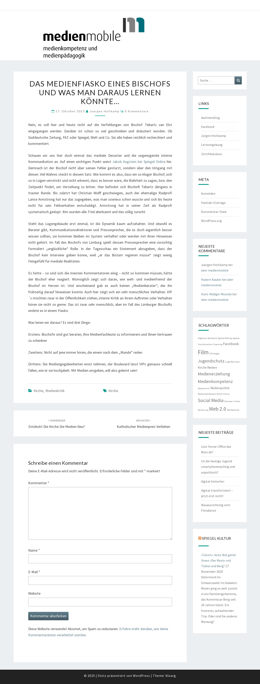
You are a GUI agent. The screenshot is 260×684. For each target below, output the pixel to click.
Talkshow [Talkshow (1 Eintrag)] (228, 401)
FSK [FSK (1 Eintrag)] (211, 353)
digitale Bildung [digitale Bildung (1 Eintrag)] (224, 338)
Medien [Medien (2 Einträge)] (212, 367)
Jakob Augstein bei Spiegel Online (138, 161)
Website (34, 593)
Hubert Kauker (211, 279)
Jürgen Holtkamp (213, 136)
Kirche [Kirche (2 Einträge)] (202, 367)
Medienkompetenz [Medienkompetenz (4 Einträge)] (215, 381)
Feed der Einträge (213, 203)
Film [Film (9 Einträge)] (203, 352)
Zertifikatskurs (211, 154)
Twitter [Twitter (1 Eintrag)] (236, 401)
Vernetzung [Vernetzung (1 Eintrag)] (203, 410)
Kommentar (38, 483)
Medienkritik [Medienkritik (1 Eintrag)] (204, 388)
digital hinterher (212, 481)
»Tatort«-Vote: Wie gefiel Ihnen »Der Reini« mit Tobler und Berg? (218, 560)
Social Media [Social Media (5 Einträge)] (211, 400)
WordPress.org (211, 221)
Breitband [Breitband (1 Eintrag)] (212, 338)
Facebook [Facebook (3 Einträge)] (231, 343)
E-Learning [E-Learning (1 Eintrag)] (217, 344)
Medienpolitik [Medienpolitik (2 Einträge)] (219, 388)
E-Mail (34, 571)
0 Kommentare (137, 111)
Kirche (38, 390)
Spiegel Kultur (216, 538)
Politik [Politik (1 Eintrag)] (219, 394)
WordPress (141, 676)
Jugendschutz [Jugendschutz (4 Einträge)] (211, 361)
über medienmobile (214, 270)
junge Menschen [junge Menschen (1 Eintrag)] (232, 361)
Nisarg (170, 676)
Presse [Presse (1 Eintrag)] (226, 394)
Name (34, 550)
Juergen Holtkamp (104, 111)
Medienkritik (55, 390)
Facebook (207, 127)
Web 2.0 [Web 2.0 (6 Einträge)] (217, 409)
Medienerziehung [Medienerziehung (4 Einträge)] (214, 374)
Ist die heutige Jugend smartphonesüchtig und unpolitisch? (218, 466)
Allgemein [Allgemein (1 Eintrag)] (202, 338)
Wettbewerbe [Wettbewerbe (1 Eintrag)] (233, 410)
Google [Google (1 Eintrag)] (216, 353)
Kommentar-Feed (213, 212)
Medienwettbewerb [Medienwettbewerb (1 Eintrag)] (207, 394)
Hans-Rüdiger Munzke (216, 294)
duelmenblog (210, 118)
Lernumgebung (212, 145)
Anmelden (208, 193)
